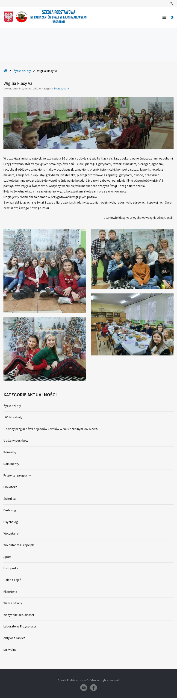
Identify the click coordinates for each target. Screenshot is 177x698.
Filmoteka (10, 591)
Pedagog (9, 510)
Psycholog (10, 522)
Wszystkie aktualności (18, 615)
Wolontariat (11, 533)
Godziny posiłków (15, 440)
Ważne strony (12, 603)
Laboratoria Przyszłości (19, 626)
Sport (7, 557)
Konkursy (9, 452)
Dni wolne (10, 650)
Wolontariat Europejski (19, 545)
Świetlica (9, 499)
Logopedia (10, 568)
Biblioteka (10, 487)
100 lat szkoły (12, 417)
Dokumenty (11, 464)
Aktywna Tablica (14, 638)
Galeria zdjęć (12, 580)
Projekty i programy (17, 475)
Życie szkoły (22, 71)
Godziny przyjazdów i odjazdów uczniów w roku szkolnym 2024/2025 (50, 429)
